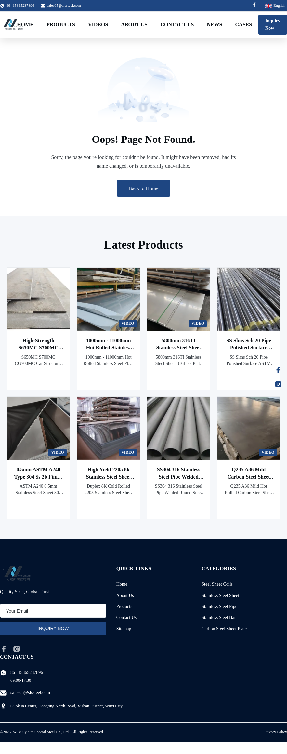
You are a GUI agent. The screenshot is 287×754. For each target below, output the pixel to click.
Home (25, 24)
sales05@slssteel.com (64, 5)
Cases (243, 24)
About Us (134, 24)
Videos (98, 24)
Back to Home (143, 188)
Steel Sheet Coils (217, 584)
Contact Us (177, 24)
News (214, 24)
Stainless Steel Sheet (220, 595)
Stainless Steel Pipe (219, 606)
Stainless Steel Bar (219, 617)
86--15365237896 (26, 672)
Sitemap (123, 628)
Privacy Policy (275, 732)
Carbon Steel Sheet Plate (224, 628)
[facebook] (4, 649)
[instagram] (16, 649)
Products (60, 24)
